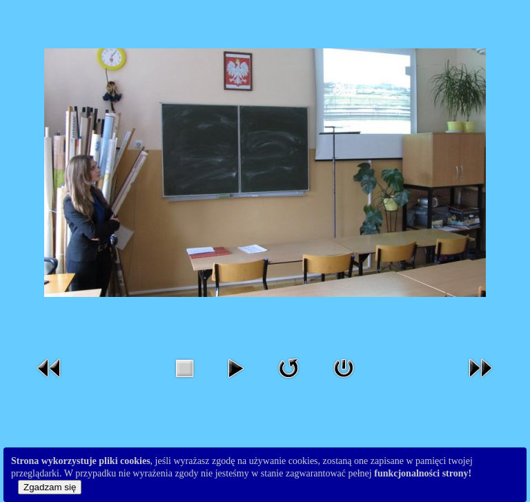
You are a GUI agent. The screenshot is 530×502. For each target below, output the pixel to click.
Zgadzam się (49, 487)
